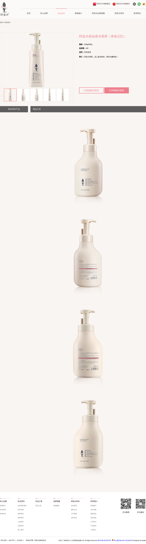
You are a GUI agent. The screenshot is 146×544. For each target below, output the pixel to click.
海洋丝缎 (21, 510)
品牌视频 (56, 505)
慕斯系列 (21, 518)
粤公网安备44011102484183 (123, 540)
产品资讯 (93, 526)
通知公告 (74, 510)
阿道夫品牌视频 (98, 13)
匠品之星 (38, 505)
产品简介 (93, 530)
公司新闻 (74, 514)
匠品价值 (3, 510)
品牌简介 (3, 505)
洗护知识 (74, 518)
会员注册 (93, 510)
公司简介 (93, 522)
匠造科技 (3, 514)
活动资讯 (74, 505)
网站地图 (3, 540)
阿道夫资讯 (119, 13)
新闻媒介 (78, 13)
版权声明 (11, 540)
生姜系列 (21, 526)
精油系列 (21, 514)
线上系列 (21, 530)
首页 (29, 13)
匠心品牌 (44, 13)
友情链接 (20, 540)
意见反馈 (93, 518)
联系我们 (137, 13)
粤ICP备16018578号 (104, 540)
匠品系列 (61, 13)
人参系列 (21, 522)
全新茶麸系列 (22, 505)
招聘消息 (93, 514)
